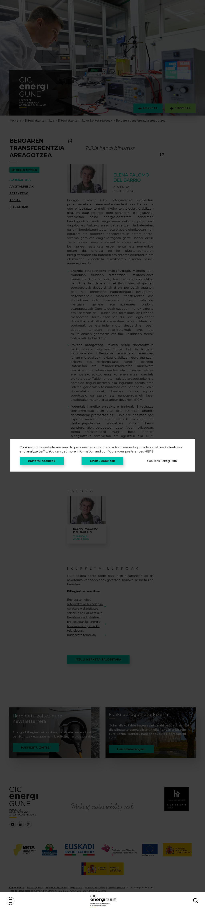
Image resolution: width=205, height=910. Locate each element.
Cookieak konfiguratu (162, 461)
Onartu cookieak (102, 461)
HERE (149, 451)
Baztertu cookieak (41, 461)
